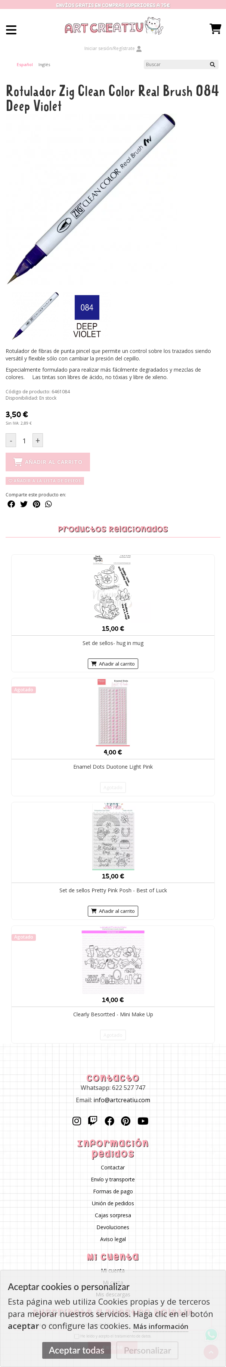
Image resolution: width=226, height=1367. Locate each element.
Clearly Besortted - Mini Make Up (113, 1013)
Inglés (44, 64)
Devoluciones (113, 1227)
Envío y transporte (113, 1179)
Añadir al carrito (113, 663)
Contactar (113, 1167)
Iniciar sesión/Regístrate (113, 48)
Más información (160, 1326)
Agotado (113, 787)
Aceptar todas (76, 1350)
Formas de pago (113, 1191)
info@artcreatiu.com (121, 1099)
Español (25, 64)
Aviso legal (113, 1239)
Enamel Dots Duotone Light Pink (113, 766)
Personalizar (147, 1350)
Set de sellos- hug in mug (113, 642)
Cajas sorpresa (113, 1215)
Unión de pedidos (113, 1203)
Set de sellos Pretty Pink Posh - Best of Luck (113, 890)
